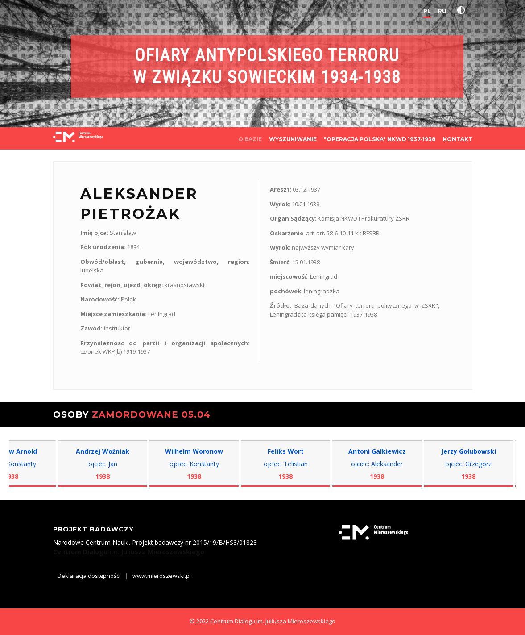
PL (427, 11)
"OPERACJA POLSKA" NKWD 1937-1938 (380, 139)
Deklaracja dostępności (89, 576)
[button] (463, 10)
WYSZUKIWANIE (293, 139)
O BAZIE (250, 139)
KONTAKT (457, 139)
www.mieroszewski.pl (161, 576)
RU (442, 11)
